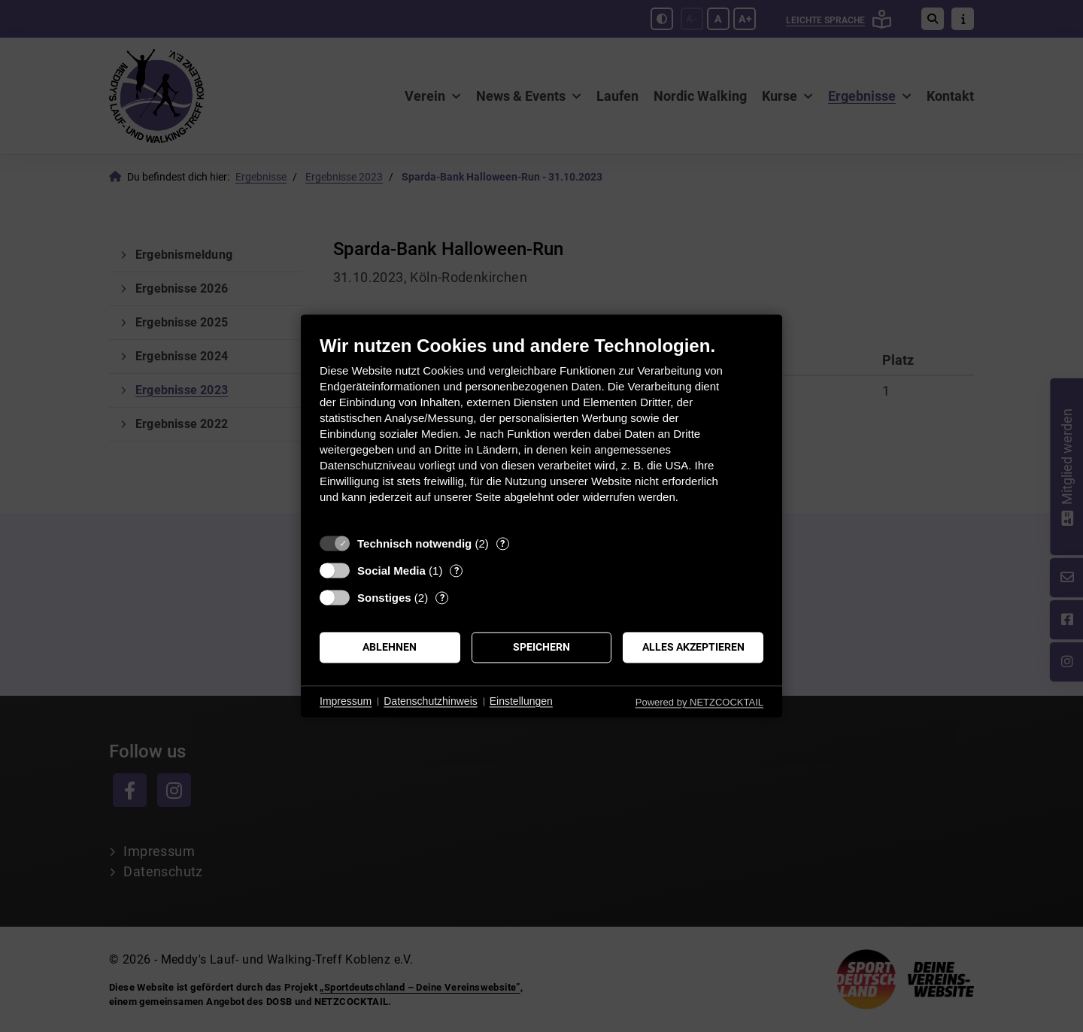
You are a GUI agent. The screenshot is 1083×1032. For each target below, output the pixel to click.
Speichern (541, 647)
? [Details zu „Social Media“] (456, 570)
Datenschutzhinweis (431, 701)
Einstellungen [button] (521, 701)
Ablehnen (390, 647)
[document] (541, 430)
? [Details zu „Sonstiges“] (442, 597)
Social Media (391, 570)
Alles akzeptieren (693, 647)
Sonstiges (384, 597)
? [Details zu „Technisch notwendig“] (502, 543)
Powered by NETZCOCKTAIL (699, 702)
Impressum (346, 701)
